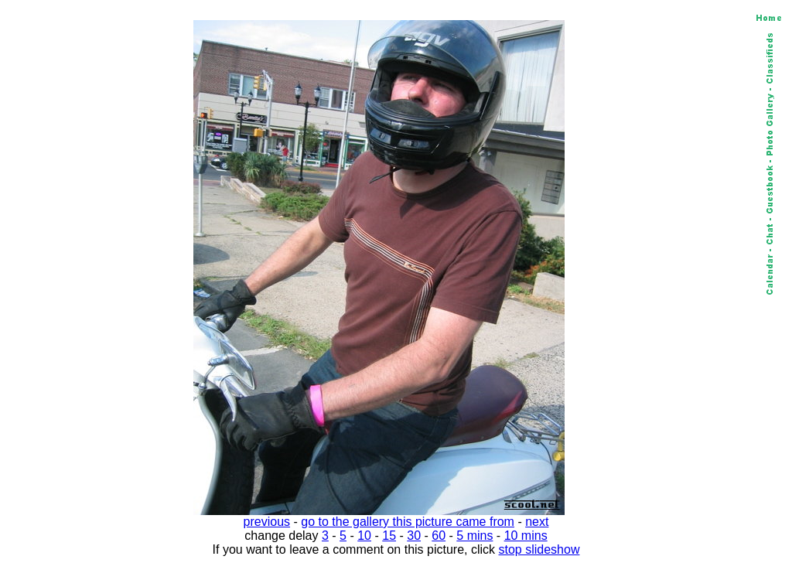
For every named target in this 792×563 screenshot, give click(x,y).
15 (389, 535)
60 (439, 535)
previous (267, 521)
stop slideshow (539, 549)
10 (364, 535)
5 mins (474, 535)
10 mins (526, 535)
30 (414, 535)
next (536, 521)
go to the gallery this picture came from (407, 521)
